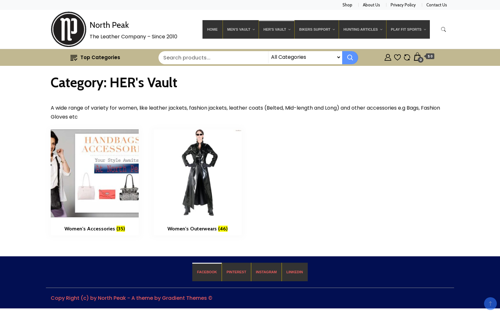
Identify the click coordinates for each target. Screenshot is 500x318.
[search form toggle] (443, 29)
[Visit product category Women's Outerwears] (198, 182)
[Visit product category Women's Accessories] (95, 182)
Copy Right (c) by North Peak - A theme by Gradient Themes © (131, 298)
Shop (347, 4)
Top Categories (95, 57)
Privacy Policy (403, 4)
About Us (371, 4)
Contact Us (436, 4)
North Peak (109, 25)
